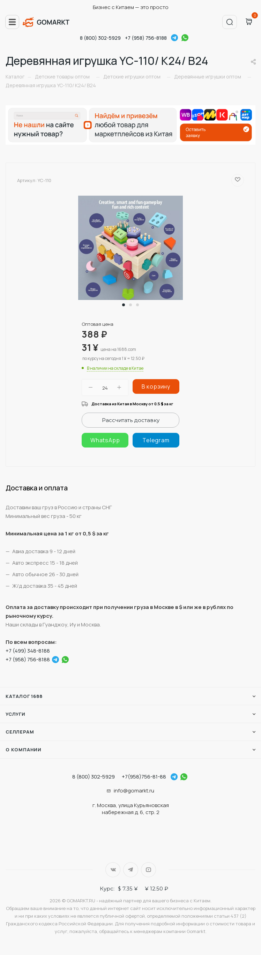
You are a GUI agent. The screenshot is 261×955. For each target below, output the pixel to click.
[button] (123, 304)
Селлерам (20, 732)
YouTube (148, 869)
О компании (24, 749)
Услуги (15, 714)
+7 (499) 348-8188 (28, 650)
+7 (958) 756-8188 (146, 38)
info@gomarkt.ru (134, 790)
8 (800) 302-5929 (100, 38)
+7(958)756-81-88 (144, 776)
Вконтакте (112, 869)
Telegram (174, 37)
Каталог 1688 (24, 696)
